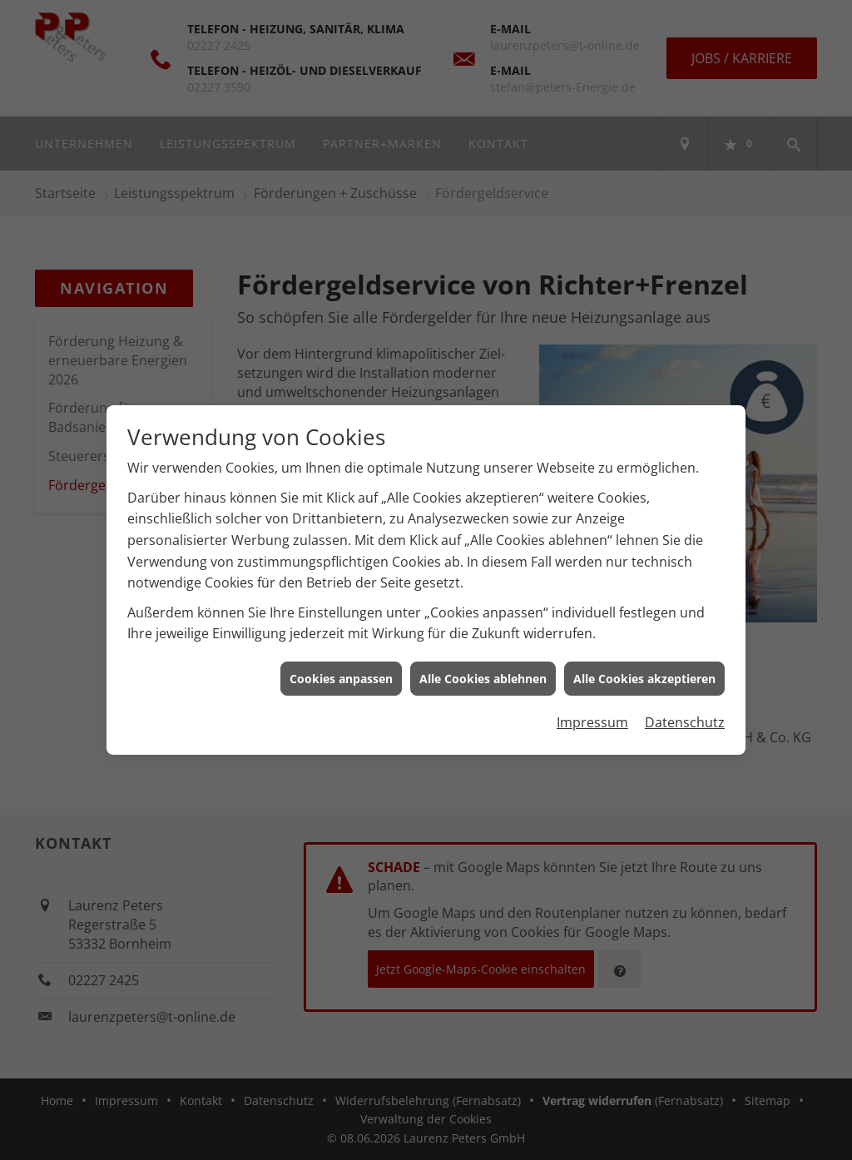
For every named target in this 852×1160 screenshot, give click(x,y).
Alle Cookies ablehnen (483, 671)
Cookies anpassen (341, 671)
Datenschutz (685, 715)
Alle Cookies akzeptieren (644, 671)
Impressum (592, 715)
